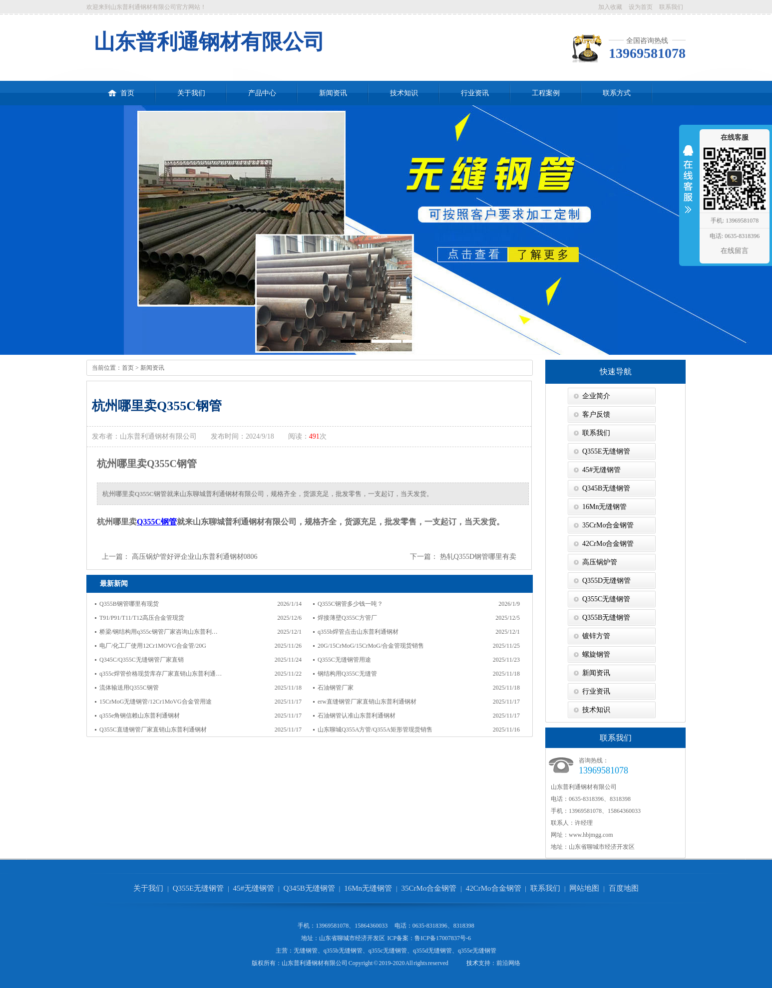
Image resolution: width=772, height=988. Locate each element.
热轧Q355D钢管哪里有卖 (478, 556)
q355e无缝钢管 (477, 950)
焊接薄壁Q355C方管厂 (347, 617)
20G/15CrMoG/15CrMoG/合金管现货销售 (371, 645)
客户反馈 (596, 414)
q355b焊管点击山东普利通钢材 (358, 631)
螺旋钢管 (596, 654)
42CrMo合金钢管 (608, 543)
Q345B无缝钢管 (606, 488)
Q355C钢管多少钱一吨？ (350, 603)
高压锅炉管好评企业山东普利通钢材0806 (195, 556)
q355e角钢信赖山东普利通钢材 (139, 715)
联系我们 (671, 6)
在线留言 (735, 250)
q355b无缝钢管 (343, 950)
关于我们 (191, 93)
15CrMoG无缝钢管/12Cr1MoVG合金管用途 (155, 701)
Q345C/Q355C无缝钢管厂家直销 (141, 659)
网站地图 (584, 888)
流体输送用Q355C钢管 (129, 687)
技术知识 (404, 93)
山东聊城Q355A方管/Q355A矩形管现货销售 (375, 729)
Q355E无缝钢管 (606, 451)
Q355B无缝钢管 (606, 617)
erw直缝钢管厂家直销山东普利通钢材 (367, 701)
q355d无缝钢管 (432, 950)
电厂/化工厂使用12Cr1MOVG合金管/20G (152, 645)
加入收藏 (610, 6)
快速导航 (616, 371)
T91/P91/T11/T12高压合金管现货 (141, 617)
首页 (121, 89)
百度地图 (624, 888)
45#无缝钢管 (601, 470)
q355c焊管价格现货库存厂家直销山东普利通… (160, 673)
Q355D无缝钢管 (606, 580)
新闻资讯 (333, 93)
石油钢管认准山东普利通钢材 (356, 715)
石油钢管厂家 (336, 687)
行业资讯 (475, 93)
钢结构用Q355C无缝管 (347, 673)
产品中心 (262, 93)
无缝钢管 (306, 950)
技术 (472, 963)
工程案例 (546, 93)
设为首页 (641, 6)
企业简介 (596, 396)
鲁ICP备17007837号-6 (442, 938)
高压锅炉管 (599, 562)
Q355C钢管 (157, 521)
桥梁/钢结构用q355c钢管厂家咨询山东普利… (158, 631)
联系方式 (617, 93)
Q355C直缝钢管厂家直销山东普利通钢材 (153, 729)
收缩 (688, 185)
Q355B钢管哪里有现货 (129, 603)
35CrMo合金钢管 (608, 525)
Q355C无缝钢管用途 (344, 659)
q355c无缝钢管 (388, 950)
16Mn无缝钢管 (604, 506)
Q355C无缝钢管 (606, 599)
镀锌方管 (596, 636)
